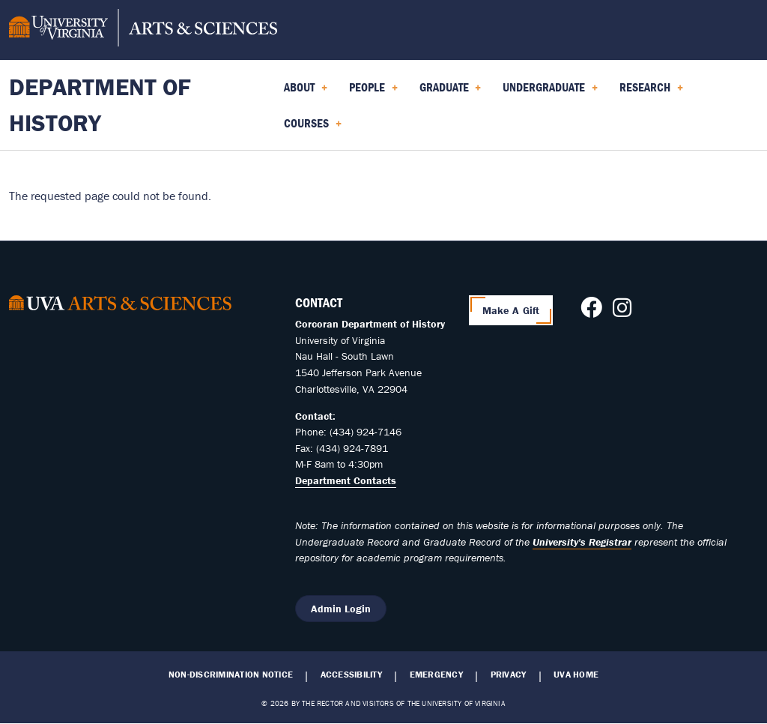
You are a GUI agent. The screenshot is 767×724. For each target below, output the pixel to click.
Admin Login (341, 608)
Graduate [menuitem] (450, 92)
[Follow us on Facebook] (591, 312)
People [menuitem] (373, 92)
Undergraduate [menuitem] (550, 92)
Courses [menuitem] (313, 128)
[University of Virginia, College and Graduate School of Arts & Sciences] (143, 30)
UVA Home (576, 674)
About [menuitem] (305, 92)
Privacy (509, 674)
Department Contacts (345, 480)
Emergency (436, 674)
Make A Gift (511, 310)
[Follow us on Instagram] (622, 312)
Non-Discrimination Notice (231, 674)
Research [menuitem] (651, 92)
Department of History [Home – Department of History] (100, 104)
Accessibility (351, 674)
